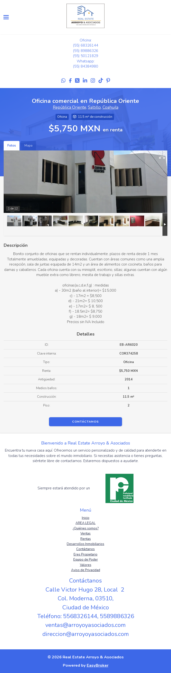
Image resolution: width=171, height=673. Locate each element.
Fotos (11, 145)
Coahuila (110, 107)
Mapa (28, 145)
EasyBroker (97, 665)
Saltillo (94, 107)
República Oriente (69, 107)
